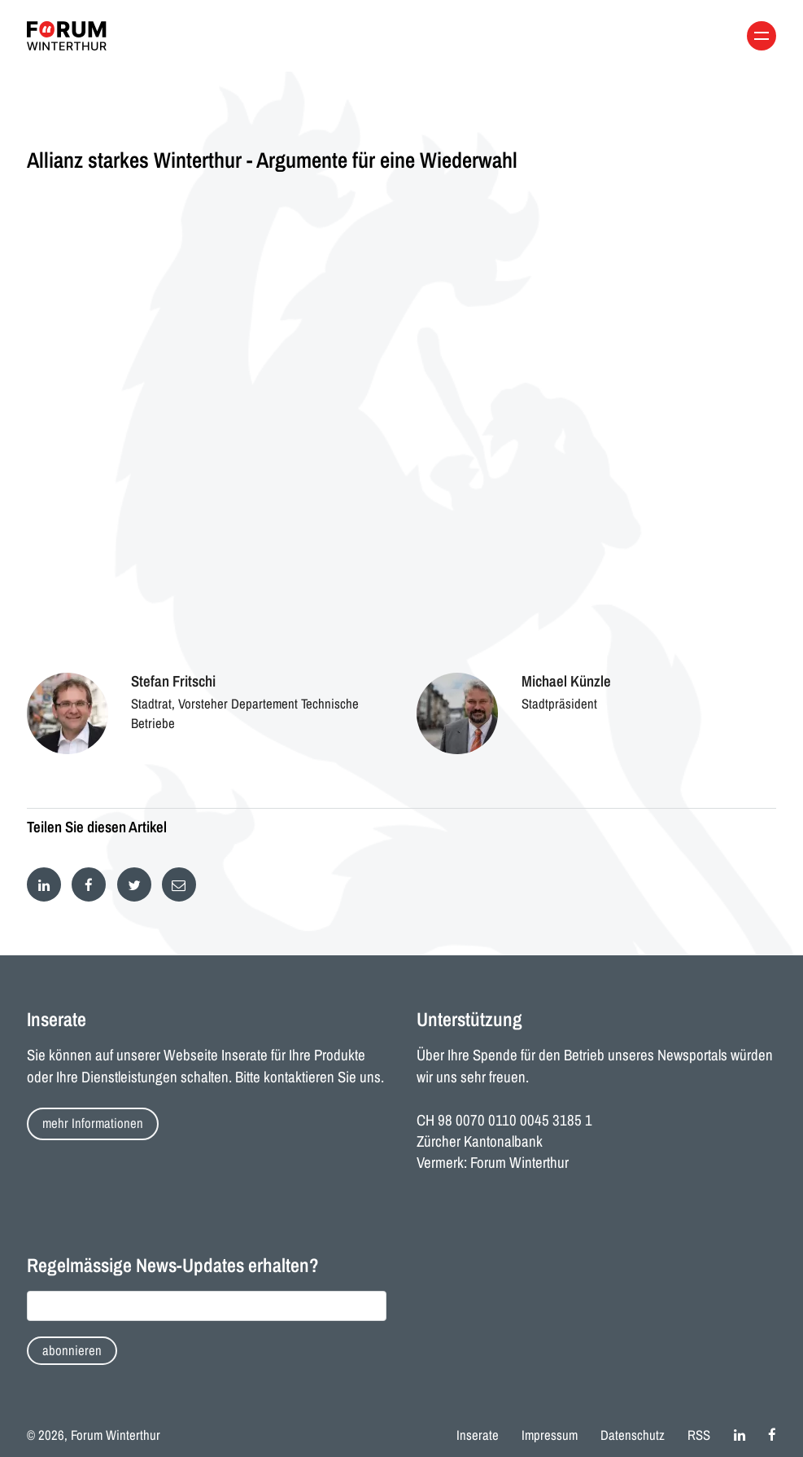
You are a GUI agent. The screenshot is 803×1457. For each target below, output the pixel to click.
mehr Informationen (92, 1123)
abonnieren (72, 1350)
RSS (698, 1435)
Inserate (477, 1435)
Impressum (550, 1435)
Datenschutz (632, 1435)
